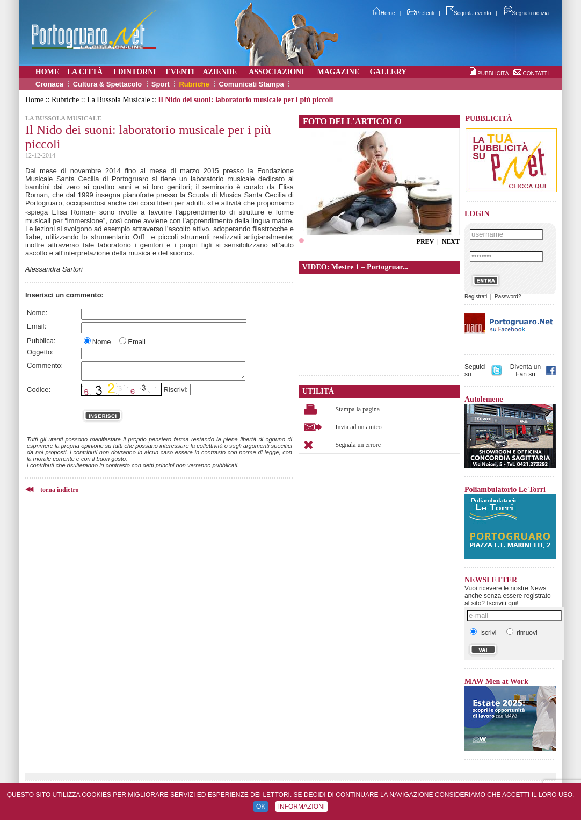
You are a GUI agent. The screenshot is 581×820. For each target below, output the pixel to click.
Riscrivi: (175, 390)
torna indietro (59, 490)
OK (260, 806)
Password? (508, 297)
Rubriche (194, 84)
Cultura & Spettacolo (107, 84)
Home (383, 13)
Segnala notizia (526, 13)
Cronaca (49, 84)
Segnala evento (468, 13)
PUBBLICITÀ (493, 73)
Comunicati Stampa (251, 84)
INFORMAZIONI (301, 806)
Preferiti (420, 13)
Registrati (475, 297)
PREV (425, 241)
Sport (160, 84)
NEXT (451, 241)
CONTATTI (535, 73)
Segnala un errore (358, 444)
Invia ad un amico (359, 427)
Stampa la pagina (358, 409)
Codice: (38, 390)
